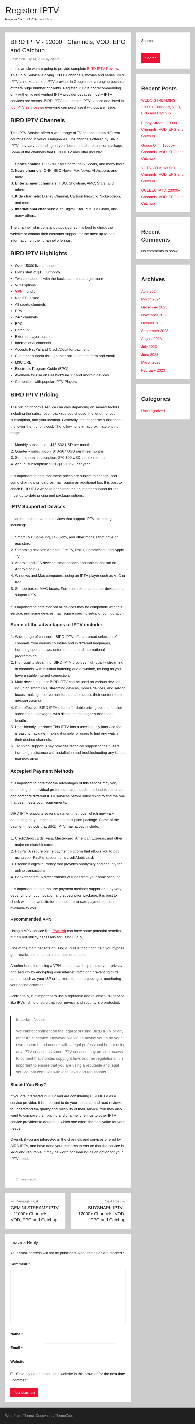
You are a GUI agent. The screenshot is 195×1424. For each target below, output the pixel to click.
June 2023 (149, 355)
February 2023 (153, 370)
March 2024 (151, 299)
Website (17, 1362)
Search (147, 41)
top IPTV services (24, 107)
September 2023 (154, 331)
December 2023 (154, 307)
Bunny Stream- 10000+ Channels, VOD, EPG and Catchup (162, 129)
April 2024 (149, 291)
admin (54, 59)
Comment (20, 1264)
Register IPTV (32, 10)
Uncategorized (26, 1179)
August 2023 (151, 339)
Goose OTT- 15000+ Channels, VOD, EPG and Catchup (162, 152)
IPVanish (59, 931)
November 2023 (154, 315)
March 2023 (151, 362)
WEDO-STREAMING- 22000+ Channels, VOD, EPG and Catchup (161, 107)
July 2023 (149, 347)
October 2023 (152, 323)
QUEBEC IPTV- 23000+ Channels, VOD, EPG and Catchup (162, 196)
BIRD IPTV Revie (101, 69)
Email (16, 1348)
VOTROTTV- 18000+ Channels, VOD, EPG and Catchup (162, 174)
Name (16, 1334)
